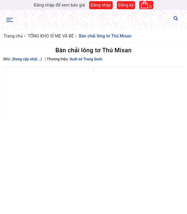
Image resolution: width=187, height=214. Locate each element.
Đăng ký (126, 5)
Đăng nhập (101, 5)
